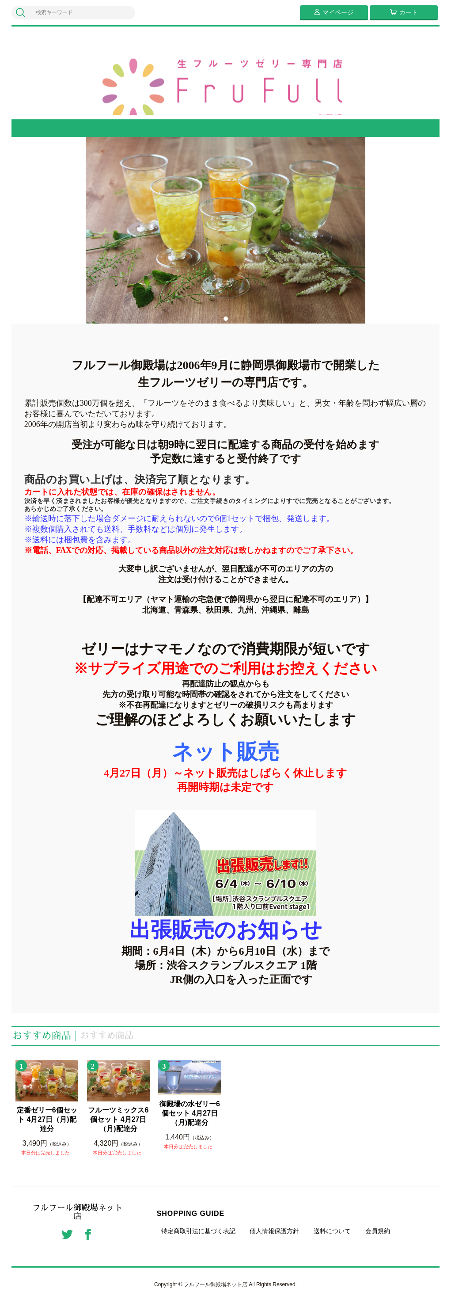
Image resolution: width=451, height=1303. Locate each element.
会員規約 (377, 1231)
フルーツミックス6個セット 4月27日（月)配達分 (118, 1119)
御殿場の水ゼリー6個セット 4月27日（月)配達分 (189, 1113)
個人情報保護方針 (274, 1231)
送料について (332, 1231)
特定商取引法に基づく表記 (198, 1231)
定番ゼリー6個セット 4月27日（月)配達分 (47, 1119)
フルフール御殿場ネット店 (78, 1213)
